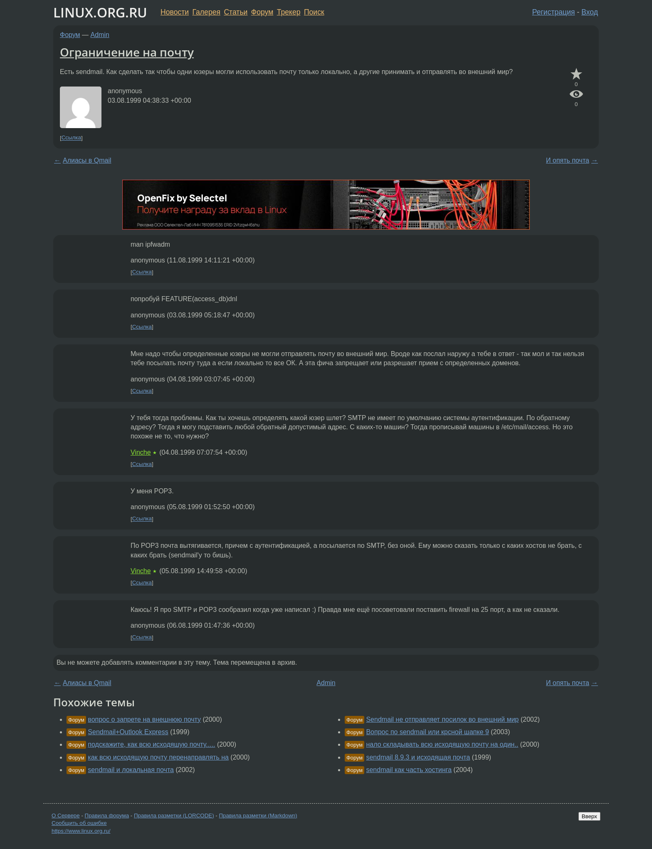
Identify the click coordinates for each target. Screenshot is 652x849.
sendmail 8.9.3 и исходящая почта (418, 757)
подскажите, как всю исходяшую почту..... (151, 744)
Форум (262, 12)
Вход (589, 12)
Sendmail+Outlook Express (128, 731)
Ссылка (71, 138)
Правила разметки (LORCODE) (174, 815)
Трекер (289, 12)
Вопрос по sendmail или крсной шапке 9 (427, 731)
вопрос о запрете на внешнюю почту (144, 719)
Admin (100, 34)
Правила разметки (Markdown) (258, 815)
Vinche (141, 452)
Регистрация (553, 12)
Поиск (314, 12)
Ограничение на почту (127, 52)
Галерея (206, 12)
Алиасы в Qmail (87, 160)
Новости (175, 12)
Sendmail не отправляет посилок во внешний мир (442, 719)
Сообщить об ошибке (79, 823)
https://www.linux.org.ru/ (81, 831)
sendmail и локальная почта (131, 769)
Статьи (235, 12)
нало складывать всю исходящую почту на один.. (442, 744)
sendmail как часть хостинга (409, 769)
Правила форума (107, 815)
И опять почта (567, 160)
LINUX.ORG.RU (100, 12)
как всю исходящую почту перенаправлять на (158, 757)
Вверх (589, 816)
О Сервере (66, 815)
